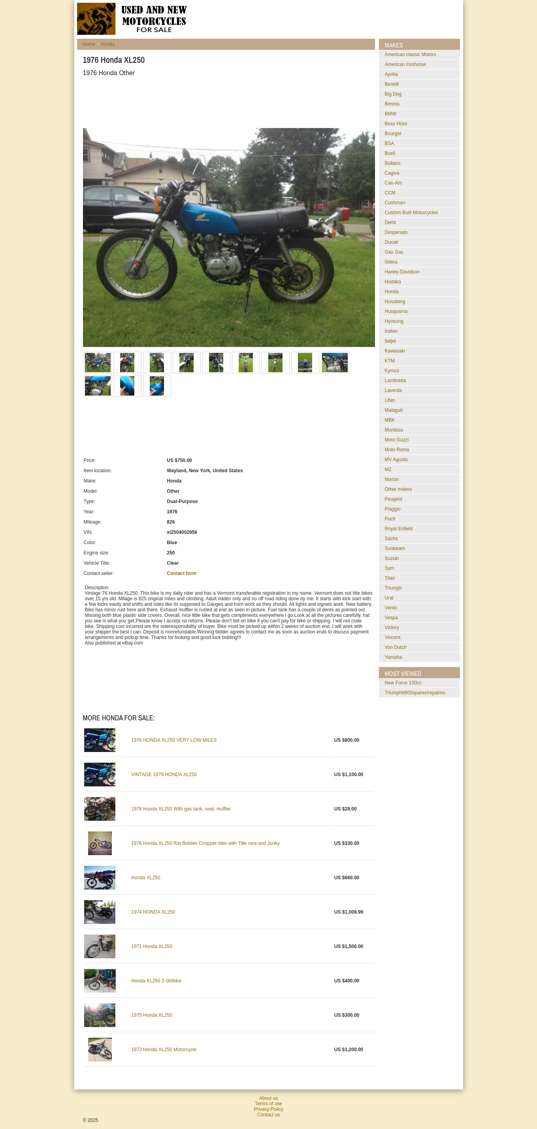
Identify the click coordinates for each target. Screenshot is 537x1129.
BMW (390, 114)
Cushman (395, 202)
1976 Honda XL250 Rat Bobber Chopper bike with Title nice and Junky (205, 843)
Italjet (390, 341)
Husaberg (395, 301)
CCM (390, 193)
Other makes (398, 489)
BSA (389, 143)
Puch (390, 519)
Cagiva (392, 173)
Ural (389, 598)
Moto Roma (397, 449)
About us (268, 1098)
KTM (390, 361)
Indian (391, 331)
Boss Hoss (396, 123)
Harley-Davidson (402, 272)
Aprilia (391, 74)
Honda (108, 44)
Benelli (392, 84)
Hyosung (394, 321)
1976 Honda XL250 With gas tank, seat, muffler (181, 809)
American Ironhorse (405, 64)
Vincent (393, 637)
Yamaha (393, 657)
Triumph (393, 588)
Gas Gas (394, 252)
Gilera (391, 262)
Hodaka (393, 282)
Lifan (390, 400)
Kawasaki (395, 351)
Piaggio (393, 509)
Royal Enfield (399, 529)
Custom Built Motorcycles (411, 212)
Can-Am (393, 183)
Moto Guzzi (397, 440)
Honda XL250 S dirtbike (156, 981)
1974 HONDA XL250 (153, 912)
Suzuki (392, 558)
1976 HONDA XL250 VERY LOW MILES (174, 740)
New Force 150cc (403, 683)
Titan (390, 578)
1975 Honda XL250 (151, 1015)
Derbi (390, 222)
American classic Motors (410, 54)
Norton (392, 479)
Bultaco (393, 163)
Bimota (392, 104)
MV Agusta (396, 459)
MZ (388, 469)
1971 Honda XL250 (151, 946)
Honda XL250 (145, 877)
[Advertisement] (227, 102)
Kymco (392, 370)
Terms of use (268, 1103)
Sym (389, 568)
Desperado (396, 232)
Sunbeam (395, 548)
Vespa (391, 617)
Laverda (393, 390)
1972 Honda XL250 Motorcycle (163, 1049)
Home (89, 44)
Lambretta (395, 380)
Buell (390, 153)
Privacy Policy (268, 1109)
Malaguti (394, 410)
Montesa (394, 430)
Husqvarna (396, 311)
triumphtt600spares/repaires (415, 692)
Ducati (391, 242)
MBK (390, 420)
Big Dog (393, 94)
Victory (392, 627)
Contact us (268, 1115)
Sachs (391, 538)
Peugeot (394, 499)
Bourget (393, 133)
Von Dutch (396, 647)
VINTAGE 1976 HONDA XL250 (164, 774)
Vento (391, 608)
